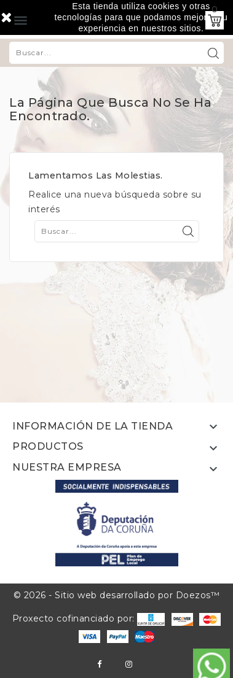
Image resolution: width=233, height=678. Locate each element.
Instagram (129, 664)
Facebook (99, 664)
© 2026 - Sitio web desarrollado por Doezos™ (117, 595)
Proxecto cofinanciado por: (88, 618)
